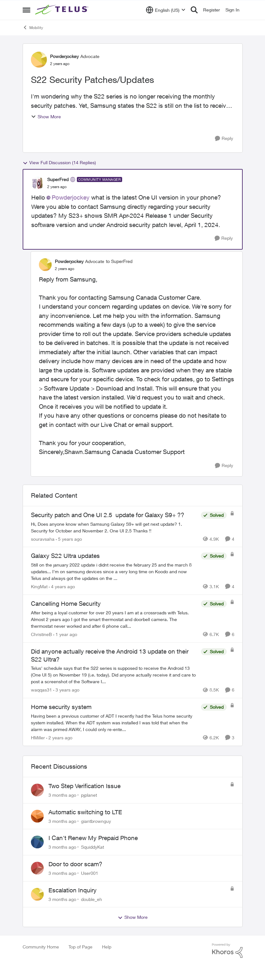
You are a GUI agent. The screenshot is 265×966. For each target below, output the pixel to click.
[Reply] (224, 138)
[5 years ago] (69, 538)
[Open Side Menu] (26, 10)
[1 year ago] (65, 634)
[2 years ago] (59, 737)
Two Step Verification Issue (84, 785)
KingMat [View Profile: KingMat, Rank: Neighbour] (39, 586)
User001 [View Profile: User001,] (89, 873)
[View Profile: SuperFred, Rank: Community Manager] (37, 183)
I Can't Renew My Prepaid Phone (93, 837)
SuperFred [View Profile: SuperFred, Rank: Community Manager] (58, 179)
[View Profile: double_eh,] (37, 894)
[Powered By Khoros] (227, 950)
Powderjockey (71, 197)
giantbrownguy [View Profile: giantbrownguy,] (96, 820)
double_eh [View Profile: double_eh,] (91, 899)
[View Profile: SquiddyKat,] (37, 842)
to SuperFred (119, 261)
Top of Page (80, 946)
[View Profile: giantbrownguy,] (37, 816)
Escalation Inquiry (72, 890)
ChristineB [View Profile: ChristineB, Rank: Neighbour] (41, 634)
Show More (46, 116)
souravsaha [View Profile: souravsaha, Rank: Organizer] (43, 538)
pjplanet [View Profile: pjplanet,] (89, 795)
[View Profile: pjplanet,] (37, 790)
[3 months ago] (62, 795)
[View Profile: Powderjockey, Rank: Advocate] (39, 60)
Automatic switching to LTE (85, 812)
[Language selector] (165, 10)
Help (106, 946)
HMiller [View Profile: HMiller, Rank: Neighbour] (38, 737)
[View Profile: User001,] (37, 868)
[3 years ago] (66, 689)
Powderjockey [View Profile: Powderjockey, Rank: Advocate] (64, 56)
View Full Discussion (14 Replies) (59, 162)
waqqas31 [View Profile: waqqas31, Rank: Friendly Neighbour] (41, 689)
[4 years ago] (62, 586)
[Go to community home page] (62, 10)
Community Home (41, 946)
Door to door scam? (75, 863)
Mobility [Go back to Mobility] (33, 27)
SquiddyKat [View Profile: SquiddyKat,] (92, 847)
